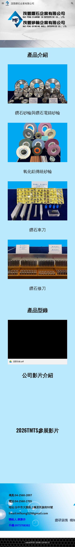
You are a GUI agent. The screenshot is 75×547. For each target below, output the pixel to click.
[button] (3, 3)
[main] (37, 54)
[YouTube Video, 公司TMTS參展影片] (37, 460)
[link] (37, 342)
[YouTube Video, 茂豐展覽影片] (37, 400)
